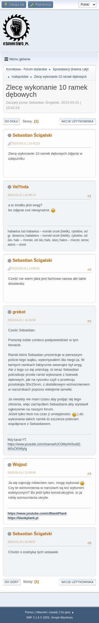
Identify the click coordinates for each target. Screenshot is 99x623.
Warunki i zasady (47, 612)
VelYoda (20, 187)
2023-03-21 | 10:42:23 (26, 143)
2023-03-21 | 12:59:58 (22, 472)
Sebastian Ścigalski (32, 135)
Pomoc (29, 612)
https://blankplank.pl (23, 518)
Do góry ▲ (67, 612)
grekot (18, 312)
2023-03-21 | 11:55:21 (26, 268)
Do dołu (11, 121)
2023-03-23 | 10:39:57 (22, 541)
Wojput (19, 464)
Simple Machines (62, 617)
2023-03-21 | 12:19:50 (22, 320)
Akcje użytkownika (77, 121)
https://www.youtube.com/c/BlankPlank (37, 513)
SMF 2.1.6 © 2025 (37, 617)
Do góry (12, 582)
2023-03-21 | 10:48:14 (22, 194)
